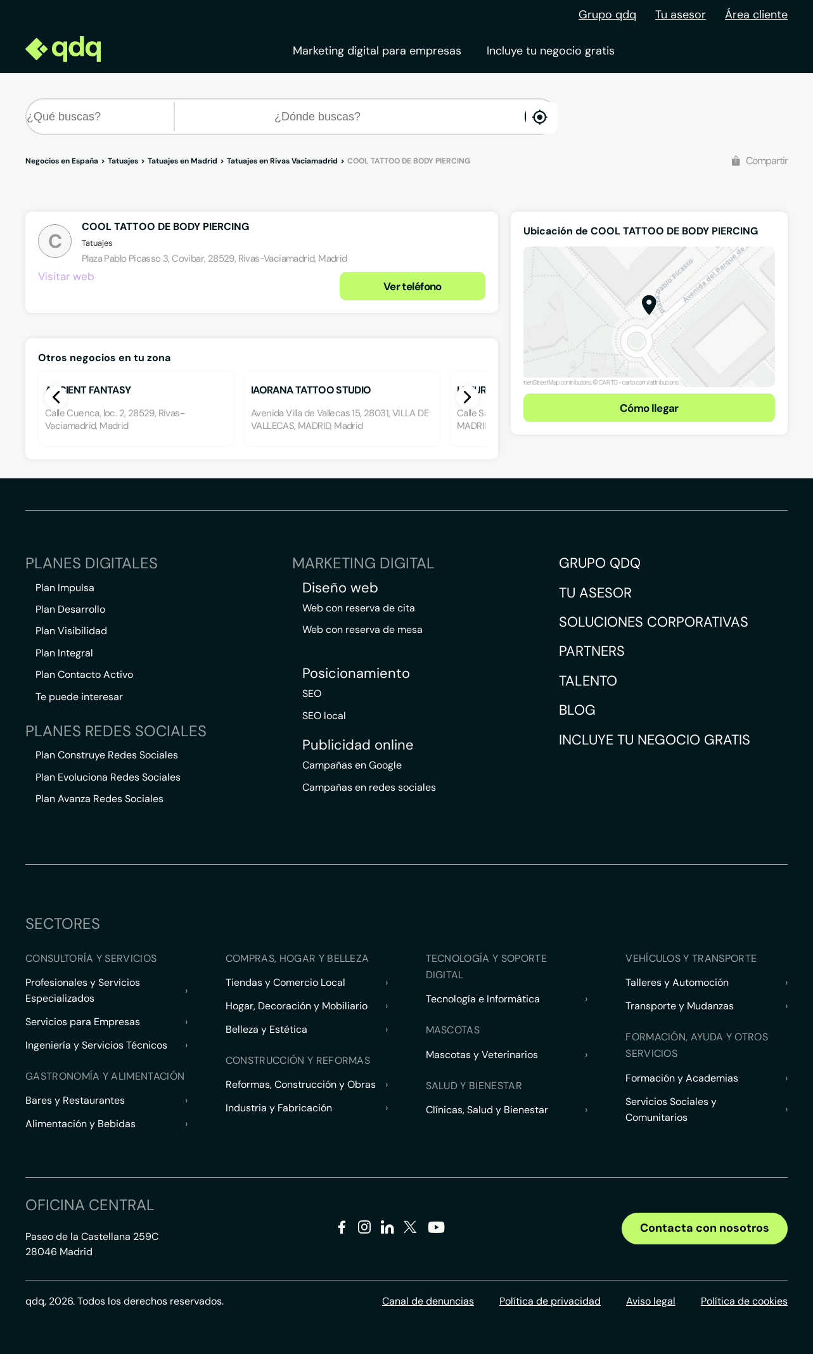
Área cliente (756, 14)
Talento (588, 681)
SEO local (324, 715)
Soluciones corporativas (653, 622)
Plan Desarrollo (70, 609)
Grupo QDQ (600, 563)
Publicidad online (358, 745)
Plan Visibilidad (71, 630)
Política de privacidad (550, 1301)
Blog (577, 710)
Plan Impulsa (64, 587)
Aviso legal (650, 1301)
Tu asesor (680, 14)
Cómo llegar (649, 408)
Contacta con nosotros (704, 1228)
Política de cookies (744, 1301)
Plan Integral (64, 653)
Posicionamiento (356, 673)
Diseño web (340, 588)
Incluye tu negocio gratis (551, 50)
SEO (311, 693)
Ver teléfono (412, 286)
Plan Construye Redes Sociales (106, 755)
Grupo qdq (607, 14)
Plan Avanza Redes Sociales (99, 798)
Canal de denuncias (428, 1301)
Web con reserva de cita (358, 608)
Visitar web (66, 276)
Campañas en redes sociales (369, 787)
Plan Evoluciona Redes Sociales (108, 777)
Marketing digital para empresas (377, 50)
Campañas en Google (352, 765)
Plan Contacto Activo (84, 674)
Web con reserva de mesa (362, 629)
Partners (592, 651)
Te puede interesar (79, 696)
